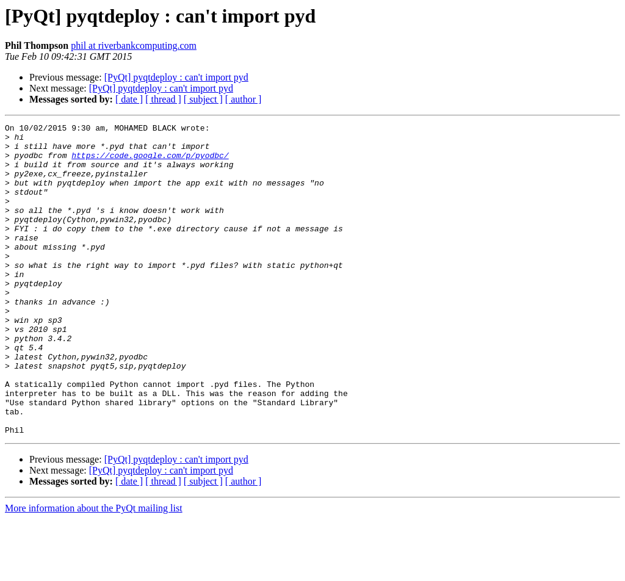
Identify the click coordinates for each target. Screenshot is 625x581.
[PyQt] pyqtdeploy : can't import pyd (176, 77)
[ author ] (243, 99)
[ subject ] (203, 99)
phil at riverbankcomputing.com (134, 45)
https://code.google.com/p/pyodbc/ (149, 162)
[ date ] (129, 99)
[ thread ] (163, 99)
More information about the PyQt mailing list (93, 570)
